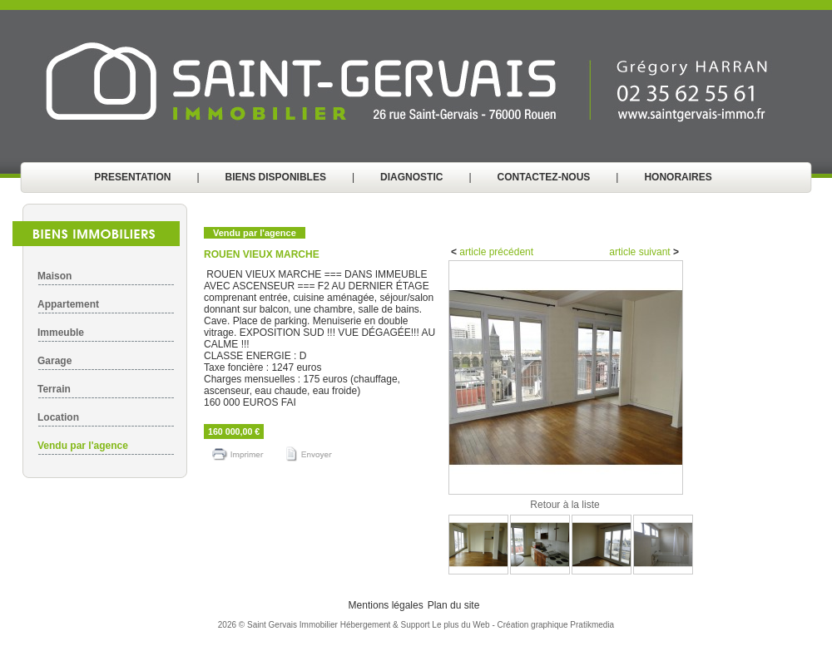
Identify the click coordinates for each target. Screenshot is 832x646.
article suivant (641, 252)
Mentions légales (386, 605)
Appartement (68, 304)
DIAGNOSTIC (411, 177)
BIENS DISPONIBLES (275, 177)
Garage (54, 361)
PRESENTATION (132, 177)
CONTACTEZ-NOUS (544, 177)
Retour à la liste (564, 504)
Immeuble (60, 332)
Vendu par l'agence (82, 445)
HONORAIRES (677, 177)
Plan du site (454, 605)
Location (58, 417)
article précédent (495, 252)
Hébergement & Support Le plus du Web (416, 624)
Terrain (54, 389)
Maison (54, 276)
